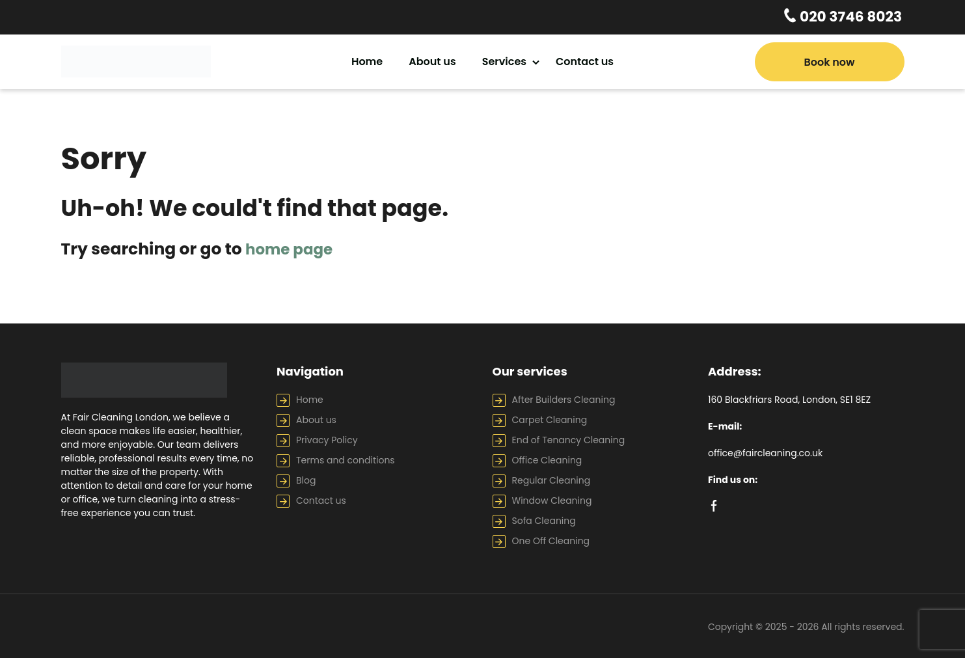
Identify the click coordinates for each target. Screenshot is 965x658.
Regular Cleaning (551, 478)
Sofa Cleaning (544, 518)
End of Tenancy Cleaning (568, 438)
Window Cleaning (552, 498)
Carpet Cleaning (550, 417)
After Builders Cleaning (564, 397)
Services (504, 59)
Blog (306, 478)
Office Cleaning (547, 458)
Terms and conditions (345, 458)
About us (432, 59)
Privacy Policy (327, 438)
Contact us (585, 59)
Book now (829, 60)
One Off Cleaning (551, 538)
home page (292, 247)
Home (367, 59)
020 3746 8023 (856, 16)
